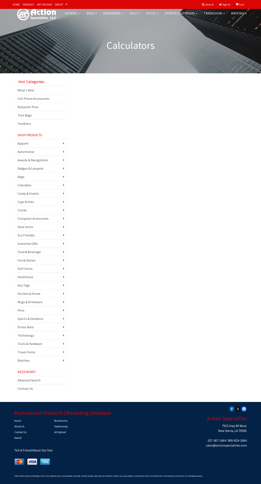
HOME (16, 4)
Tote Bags (25, 115)
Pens (21, 310)
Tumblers (24, 124)
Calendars (24, 185)
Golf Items (25, 269)
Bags (92, 16)
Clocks (22, 210)
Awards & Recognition (33, 160)
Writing (239, 16)
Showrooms (60, 421)
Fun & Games (26, 260)
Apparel (73, 16)
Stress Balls (26, 327)
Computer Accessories (33, 218)
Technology (26, 335)
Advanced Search (29, 380)
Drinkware (113, 16)
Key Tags (24, 285)
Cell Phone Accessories (34, 99)
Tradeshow (214, 16)
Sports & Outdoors (30, 319)
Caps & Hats (26, 202)
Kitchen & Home (29, 294)
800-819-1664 (237, 440)
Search (18, 438)
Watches (24, 360)
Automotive (26, 152)
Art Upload (60, 432)
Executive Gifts (28, 243)
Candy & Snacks (28, 193)
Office (152, 16)
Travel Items (26, 352)
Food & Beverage (29, 252)
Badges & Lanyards (30, 168)
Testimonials (61, 426)
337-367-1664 (216, 440)
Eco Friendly (26, 235)
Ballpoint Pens (28, 107)
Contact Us (25, 388)
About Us (19, 426)
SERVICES (28, 4)
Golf (134, 16)
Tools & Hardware (30, 344)
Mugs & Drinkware (30, 302)
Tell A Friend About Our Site (33, 450)
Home (17, 421)
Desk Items (25, 227)
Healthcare (25, 277)
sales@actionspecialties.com (226, 445)
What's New (26, 90)
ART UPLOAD (44, 4)
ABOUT (59, 4)
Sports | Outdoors (181, 16)
